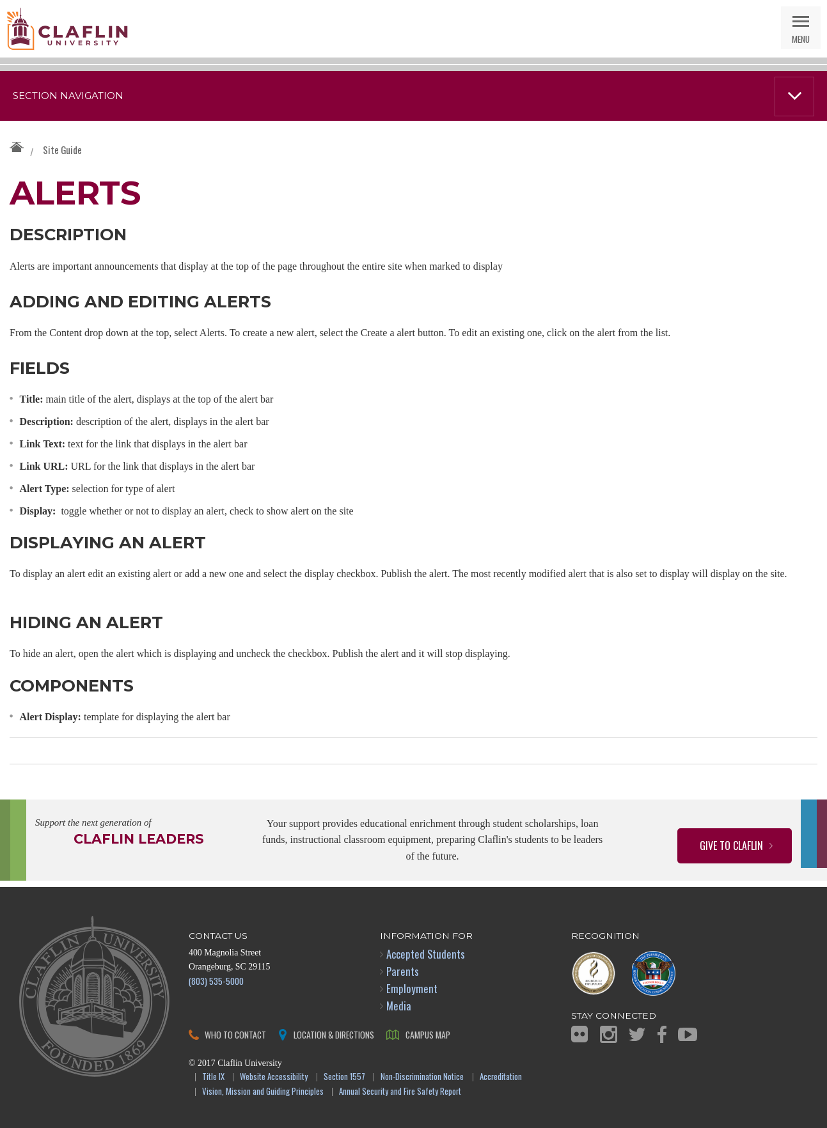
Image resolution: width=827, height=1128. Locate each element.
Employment (411, 988)
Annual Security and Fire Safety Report (400, 1092)
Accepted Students (425, 954)
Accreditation (501, 1077)
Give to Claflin (731, 845)
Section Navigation (68, 96)
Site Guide (62, 150)
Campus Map (428, 1034)
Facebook (662, 1034)
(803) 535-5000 (216, 980)
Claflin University (67, 28)
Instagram (608, 1034)
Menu (801, 38)
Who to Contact (235, 1034)
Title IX (213, 1077)
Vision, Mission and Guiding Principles (263, 1092)
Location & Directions (334, 1034)
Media (398, 1006)
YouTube (687, 1034)
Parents (402, 971)
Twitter (637, 1034)
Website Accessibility (274, 1077)
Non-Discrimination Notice (422, 1077)
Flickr (579, 1034)
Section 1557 (344, 1077)
